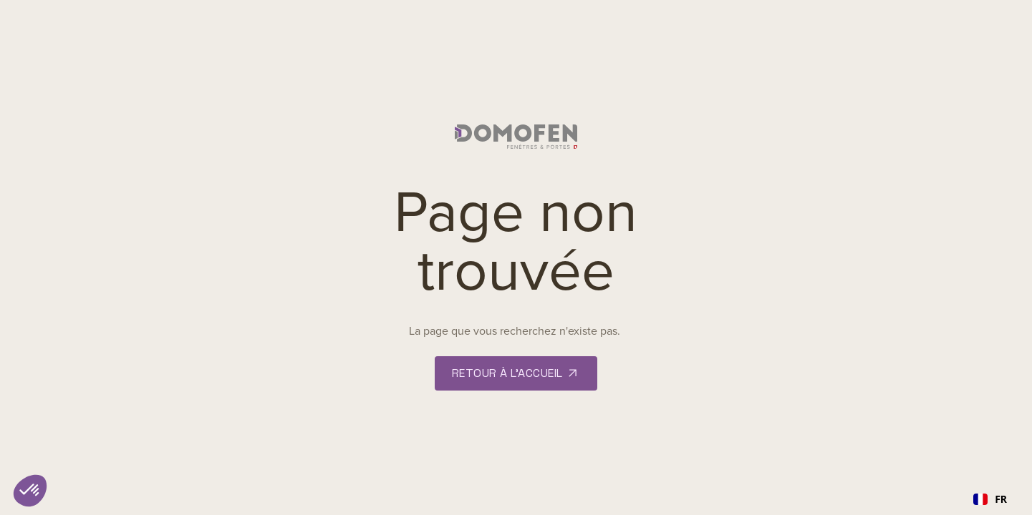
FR (990, 499)
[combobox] (990, 499)
